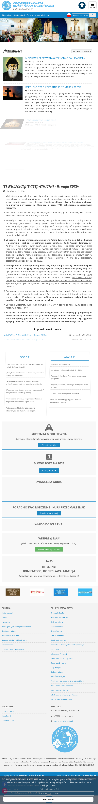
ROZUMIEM (48, 799)
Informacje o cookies (49, 793)
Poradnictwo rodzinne (10, 635)
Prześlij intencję (49, 460)
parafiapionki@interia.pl (14, 15)
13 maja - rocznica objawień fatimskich (63, 391)
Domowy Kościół (57, 635)
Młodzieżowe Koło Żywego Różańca (64, 695)
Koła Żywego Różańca (59, 690)
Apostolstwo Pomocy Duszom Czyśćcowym (67, 645)
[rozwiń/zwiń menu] (92, 5)
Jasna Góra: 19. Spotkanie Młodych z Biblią (67, 373)
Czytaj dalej (49, 484)
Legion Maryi (56, 649)
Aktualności (12, 51)
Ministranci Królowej (59, 654)
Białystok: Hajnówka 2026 (62, 369)
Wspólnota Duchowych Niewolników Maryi (67, 681)
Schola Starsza (56, 631)
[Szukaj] (92, 15)
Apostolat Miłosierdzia (59, 617)
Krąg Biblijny (55, 667)
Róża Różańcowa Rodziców (61, 699)
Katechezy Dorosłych (59, 663)
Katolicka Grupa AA (58, 640)
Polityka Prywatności (49, 789)
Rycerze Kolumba (57, 613)
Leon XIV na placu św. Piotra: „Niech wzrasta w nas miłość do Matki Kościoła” (24, 372)
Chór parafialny (57, 622)
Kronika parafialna (9, 631)
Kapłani (5, 617)
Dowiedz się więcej (49, 521)
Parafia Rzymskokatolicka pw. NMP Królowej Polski (28, 6)
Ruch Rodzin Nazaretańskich (62, 686)
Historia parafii (7, 613)
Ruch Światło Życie (58, 676)
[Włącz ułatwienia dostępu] (81, 5)
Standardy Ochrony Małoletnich (14, 640)
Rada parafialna (57, 672)
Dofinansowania (8, 645)
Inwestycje (6, 622)
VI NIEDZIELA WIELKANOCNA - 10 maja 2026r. (41, 186)
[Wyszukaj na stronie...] (80, 15)
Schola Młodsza (57, 626)
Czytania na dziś (8, 711)
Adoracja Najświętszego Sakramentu (16, 626)
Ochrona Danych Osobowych (13, 649)
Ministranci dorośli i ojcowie (62, 658)
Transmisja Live (8, 720)
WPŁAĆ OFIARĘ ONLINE (49, 560)
